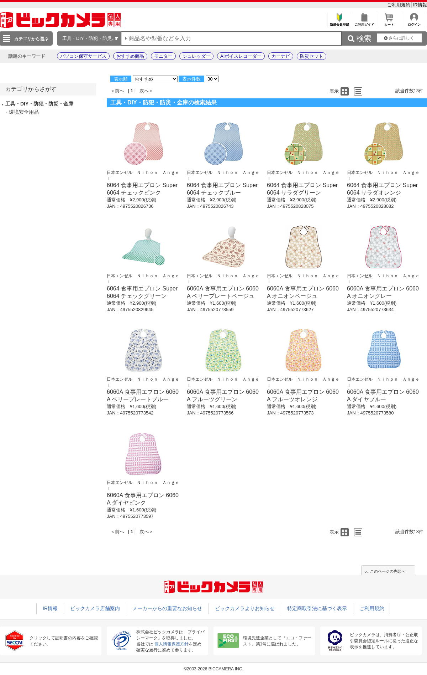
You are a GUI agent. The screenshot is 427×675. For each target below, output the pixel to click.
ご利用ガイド (364, 22)
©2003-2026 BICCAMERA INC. (213, 668)
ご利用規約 (399, 4)
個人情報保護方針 (171, 643)
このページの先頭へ (387, 571)
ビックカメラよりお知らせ (245, 608)
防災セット (311, 56)
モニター (163, 56)
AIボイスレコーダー (241, 56)
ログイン (414, 22)
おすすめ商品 (130, 56)
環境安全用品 (24, 112)
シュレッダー (196, 56)
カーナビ (281, 56)
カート (389, 22)
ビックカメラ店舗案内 (95, 608)
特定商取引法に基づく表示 (317, 608)
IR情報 (420, 4)
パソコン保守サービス (83, 56)
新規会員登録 (339, 22)
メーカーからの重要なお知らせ (167, 608)
